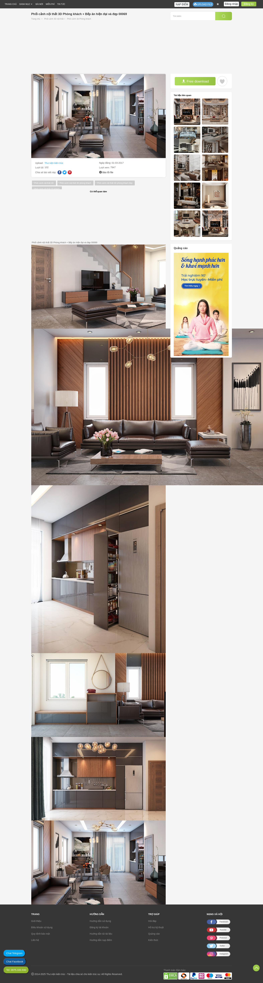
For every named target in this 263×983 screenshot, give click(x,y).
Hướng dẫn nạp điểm (101, 940)
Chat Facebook (14, 961)
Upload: (39, 163)
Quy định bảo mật (40, 933)
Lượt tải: (40, 167)
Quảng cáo (154, 933)
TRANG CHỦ (11, 4)
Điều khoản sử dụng (41, 927)
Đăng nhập (231, 4)
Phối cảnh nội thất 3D (44, 183)
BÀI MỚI (39, 4)
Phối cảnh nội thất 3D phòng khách (75, 183)
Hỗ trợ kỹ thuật (156, 927)
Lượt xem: (105, 167)
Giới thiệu (36, 921)
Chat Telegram (14, 953)
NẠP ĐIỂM (182, 4)
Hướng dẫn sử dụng (100, 921)
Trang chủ (35, 19)
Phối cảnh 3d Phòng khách (79, 19)
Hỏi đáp (152, 921)
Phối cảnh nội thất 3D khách (47, 189)
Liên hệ (35, 940)
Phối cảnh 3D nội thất (54, 19)
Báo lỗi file (107, 172)
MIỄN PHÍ (50, 4)
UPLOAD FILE (203, 4)
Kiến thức (153, 940)
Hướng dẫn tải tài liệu (101, 933)
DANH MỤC (24, 4)
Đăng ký (249, 4)
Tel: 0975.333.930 (16, 969)
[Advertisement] (131, 48)
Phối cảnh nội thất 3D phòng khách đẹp (115, 183)
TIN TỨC (61, 4)
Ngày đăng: (105, 163)
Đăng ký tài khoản (99, 927)
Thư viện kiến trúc (53, 163)
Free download (195, 81)
